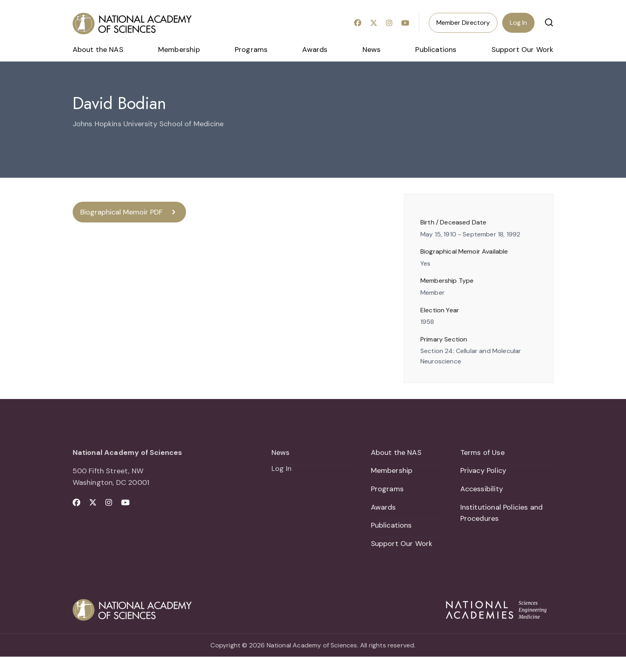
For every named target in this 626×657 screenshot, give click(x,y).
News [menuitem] (372, 49)
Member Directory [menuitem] (463, 22)
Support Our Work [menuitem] (522, 49)
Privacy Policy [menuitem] (483, 470)
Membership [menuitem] (179, 49)
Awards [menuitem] (314, 49)
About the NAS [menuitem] (98, 49)
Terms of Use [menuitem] (482, 452)
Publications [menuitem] (435, 49)
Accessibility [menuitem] (481, 489)
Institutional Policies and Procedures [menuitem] (501, 513)
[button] (549, 22)
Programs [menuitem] (251, 49)
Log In (518, 22)
